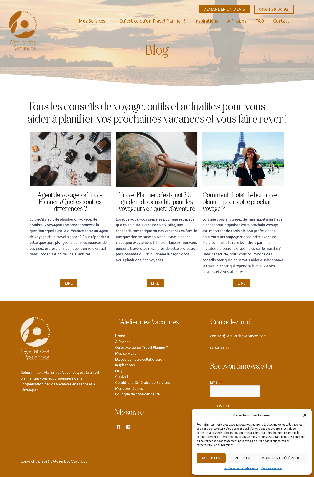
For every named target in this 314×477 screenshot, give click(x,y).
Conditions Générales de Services (142, 382)
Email (216, 382)
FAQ (118, 371)
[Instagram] (128, 426)
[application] (107, 20)
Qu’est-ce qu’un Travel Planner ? (141, 347)
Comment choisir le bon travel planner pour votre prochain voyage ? (240, 201)
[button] (305, 415)
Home (120, 336)
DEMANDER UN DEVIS (224, 9)
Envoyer (224, 406)
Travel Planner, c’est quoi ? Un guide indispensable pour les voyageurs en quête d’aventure (156, 201)
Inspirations (125, 365)
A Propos (122, 342)
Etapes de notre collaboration (139, 359)
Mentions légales (271, 468)
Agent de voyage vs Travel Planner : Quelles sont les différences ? (70, 201)
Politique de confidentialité (241, 468)
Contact (121, 377)
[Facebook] (118, 426)
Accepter (211, 458)
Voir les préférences (283, 458)
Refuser (243, 458)
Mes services (125, 353)
